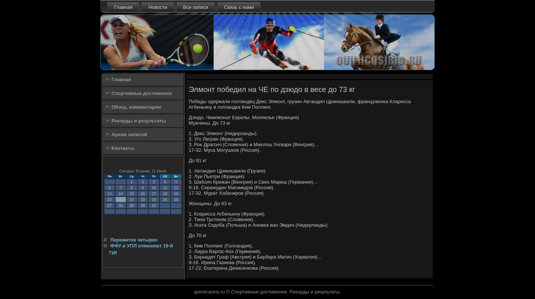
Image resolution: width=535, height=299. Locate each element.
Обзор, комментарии (136, 107)
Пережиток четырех (134, 240)
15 (132, 194)
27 (109, 206)
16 (143, 194)
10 (154, 188)
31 (154, 206)
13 (109, 194)
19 (176, 194)
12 (176, 188)
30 (143, 206)
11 (165, 188)
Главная (123, 7)
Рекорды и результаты (138, 121)
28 (121, 206)
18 (165, 194)
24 (154, 200)
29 (132, 206)
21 (121, 200)
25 (165, 200)
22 (132, 200)
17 (154, 194)
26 (176, 200)
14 (121, 194)
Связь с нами (239, 7)
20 (109, 200)
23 (143, 200)
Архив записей (129, 134)
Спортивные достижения (141, 93)
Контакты (122, 148)
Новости (157, 7)
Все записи (195, 7)
